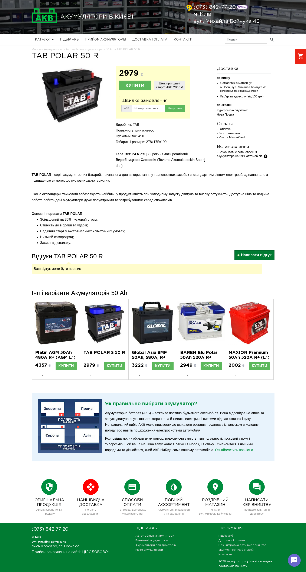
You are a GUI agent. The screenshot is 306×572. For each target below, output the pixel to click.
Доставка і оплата (149, 39)
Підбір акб (69, 39)
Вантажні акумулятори (151, 540)
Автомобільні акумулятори (154, 536)
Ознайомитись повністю (234, 450)
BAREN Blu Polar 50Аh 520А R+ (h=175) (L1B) (198, 357)
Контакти (183, 39)
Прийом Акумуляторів (105, 39)
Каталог (44, 39)
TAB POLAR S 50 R (104, 353)
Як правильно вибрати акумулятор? (151, 403)
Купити (134, 85)
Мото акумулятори (149, 550)
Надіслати (175, 108)
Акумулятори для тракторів (155, 545)
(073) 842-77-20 (215, 7)
